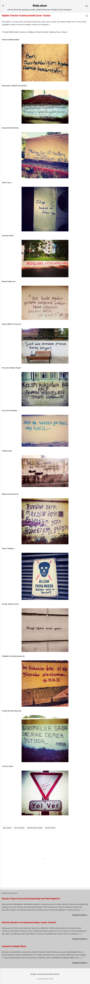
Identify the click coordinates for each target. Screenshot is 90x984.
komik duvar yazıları (34, 828)
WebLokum (40, 5)
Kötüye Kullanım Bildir (45, 979)
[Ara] (86, 6)
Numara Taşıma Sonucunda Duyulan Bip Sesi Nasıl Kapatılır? (31, 898)
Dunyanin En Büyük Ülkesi (14, 946)
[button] (86, 16)
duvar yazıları (19, 828)
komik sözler (50, 828)
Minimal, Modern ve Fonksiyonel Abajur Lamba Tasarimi (29, 922)
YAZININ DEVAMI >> (80, 915)
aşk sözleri (7, 828)
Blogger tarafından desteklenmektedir (45, 974)
